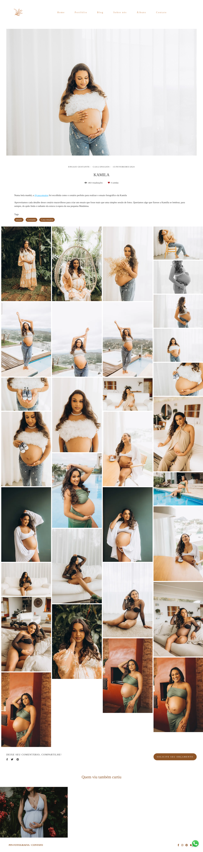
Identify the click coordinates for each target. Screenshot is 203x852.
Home (61, 12)
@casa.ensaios (41, 195)
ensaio (19, 219)
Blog (100, 12)
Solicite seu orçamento (175, 757)
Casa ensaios (47, 219)
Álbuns (141, 12)
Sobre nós (120, 12)
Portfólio (81, 12)
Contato (161, 12)
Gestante (31, 219)
